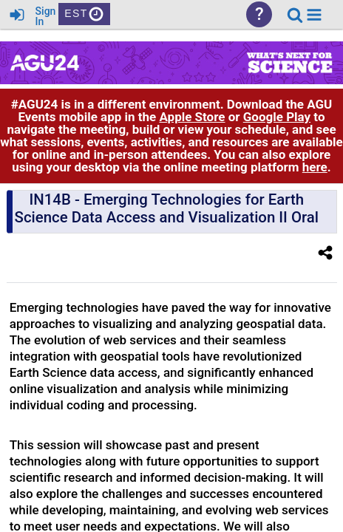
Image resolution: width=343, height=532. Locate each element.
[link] (295, 15)
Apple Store (192, 116)
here (314, 167)
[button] (314, 15)
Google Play (276, 116)
